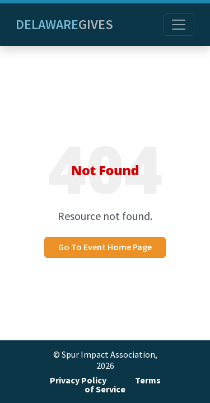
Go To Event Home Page (105, 247)
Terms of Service (123, 384)
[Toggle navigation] (178, 24)
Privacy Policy (78, 380)
